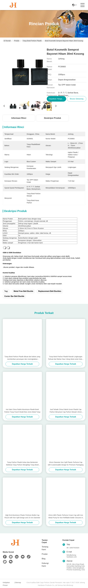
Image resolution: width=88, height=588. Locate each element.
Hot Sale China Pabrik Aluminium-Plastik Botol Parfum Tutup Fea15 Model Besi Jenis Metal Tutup (22, 411)
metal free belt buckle (23, 291)
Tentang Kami (45, 548)
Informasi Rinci (18, 118)
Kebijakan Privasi (6, 584)
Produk (16, 41)
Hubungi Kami (45, 564)
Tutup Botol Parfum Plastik (32, 41)
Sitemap (18, 582)
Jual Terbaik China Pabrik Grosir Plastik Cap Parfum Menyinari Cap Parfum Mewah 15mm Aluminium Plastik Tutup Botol (66, 411)
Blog (43, 559)
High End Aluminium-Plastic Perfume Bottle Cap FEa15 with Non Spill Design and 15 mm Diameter (22, 516)
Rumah (7, 41)
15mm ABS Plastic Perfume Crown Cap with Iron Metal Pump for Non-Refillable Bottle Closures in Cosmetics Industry (65, 516)
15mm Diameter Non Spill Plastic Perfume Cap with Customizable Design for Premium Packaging (65, 463)
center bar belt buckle (14, 296)
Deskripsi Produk (52, 118)
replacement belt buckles (49, 291)
